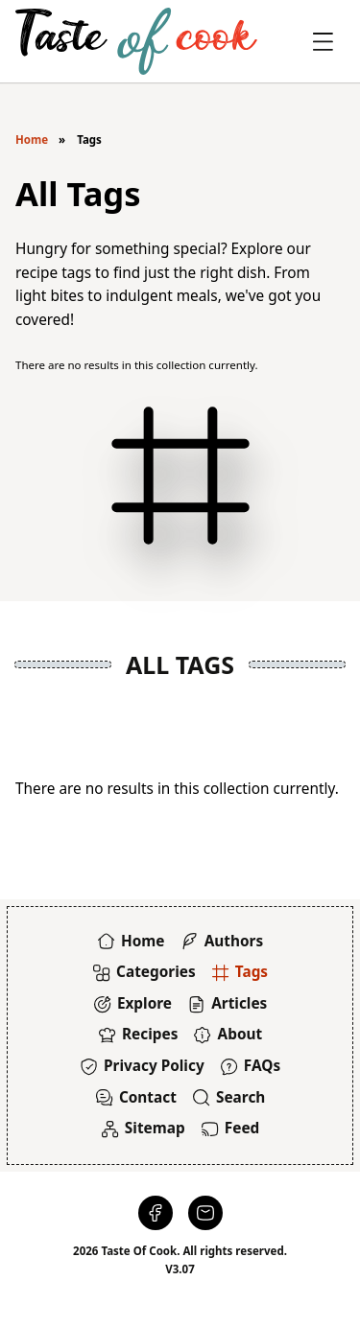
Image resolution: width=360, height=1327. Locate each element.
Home (31, 139)
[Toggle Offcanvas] (323, 41)
